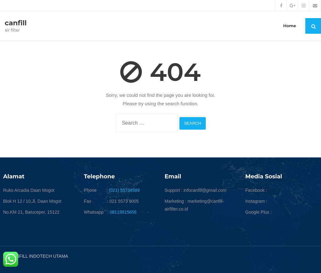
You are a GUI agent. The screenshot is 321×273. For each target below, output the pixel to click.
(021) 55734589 (124, 190)
